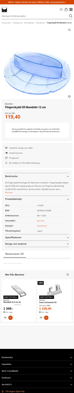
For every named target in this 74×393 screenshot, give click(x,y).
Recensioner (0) (14, 253)
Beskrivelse (11, 176)
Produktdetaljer (13, 199)
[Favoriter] (5, 318)
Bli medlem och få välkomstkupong (24, 162)
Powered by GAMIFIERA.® (12, 263)
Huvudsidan (6, 23)
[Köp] (10, 318)
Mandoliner (40, 23)
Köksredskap (29, 23)
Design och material (16, 244)
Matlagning (17, 23)
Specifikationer (13, 237)
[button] (69, 96)
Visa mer (9, 192)
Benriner (9, 103)
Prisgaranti (14, 157)
